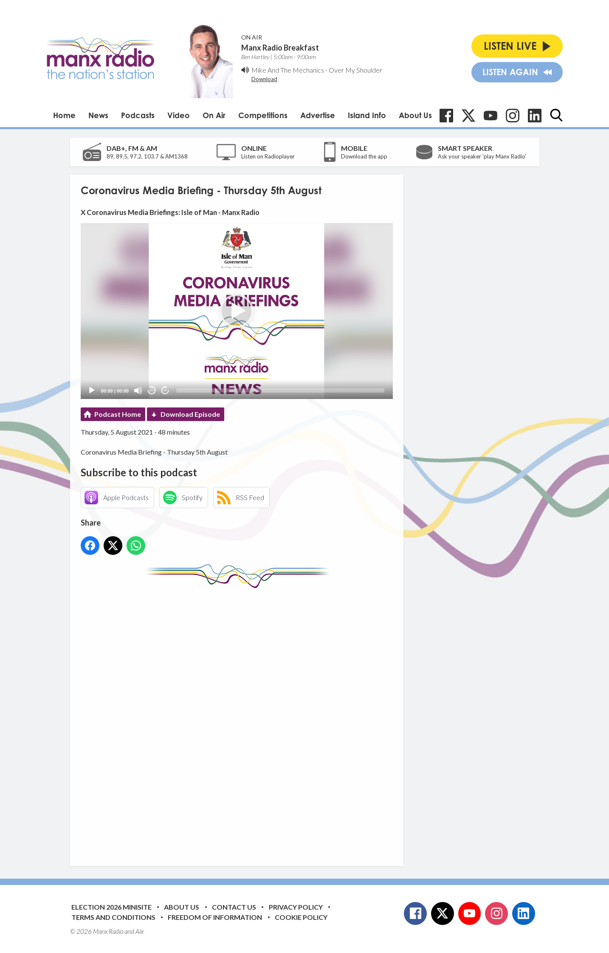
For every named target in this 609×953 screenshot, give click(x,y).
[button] (237, 311)
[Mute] (138, 390)
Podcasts (138, 115)
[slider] (280, 390)
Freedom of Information (215, 917)
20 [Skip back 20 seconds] (152, 390)
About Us (415, 115)
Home (64, 115)
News (98, 115)
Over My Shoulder (355, 70)
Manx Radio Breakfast (280, 47)
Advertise (317, 115)
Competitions (263, 115)
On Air (214, 115)
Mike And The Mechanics (287, 70)
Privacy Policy (296, 907)
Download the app (364, 156)
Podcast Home (117, 414)
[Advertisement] (240, 720)
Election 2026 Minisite (111, 907)
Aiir (139, 931)
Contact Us (234, 907)
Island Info (367, 115)
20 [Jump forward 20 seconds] (165, 390)
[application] (237, 311)
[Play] (91, 390)
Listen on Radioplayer (268, 156)
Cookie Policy (301, 917)
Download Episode (190, 414)
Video (178, 115)
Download (264, 79)
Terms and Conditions (113, 917)
